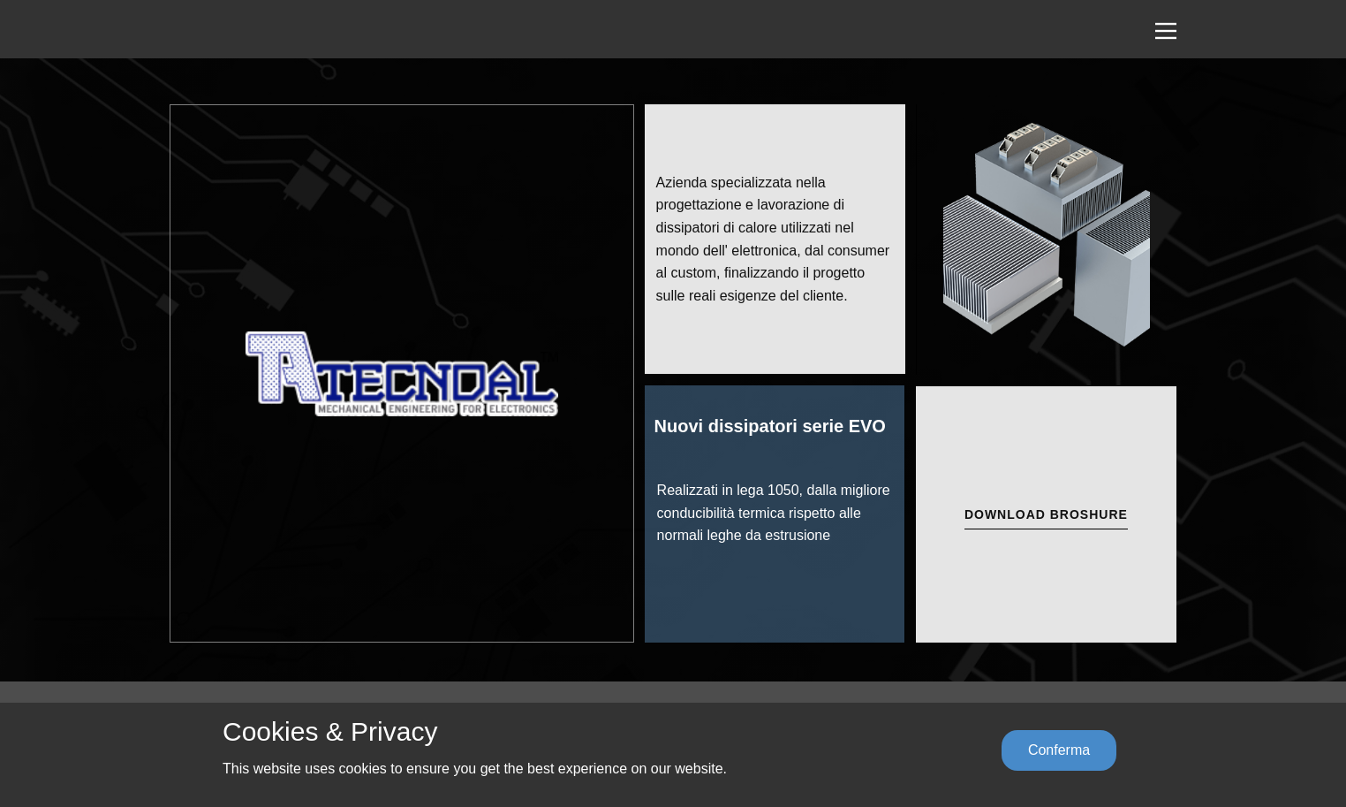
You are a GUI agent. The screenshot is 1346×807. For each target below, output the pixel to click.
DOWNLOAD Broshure (1046, 514)
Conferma (1059, 750)
